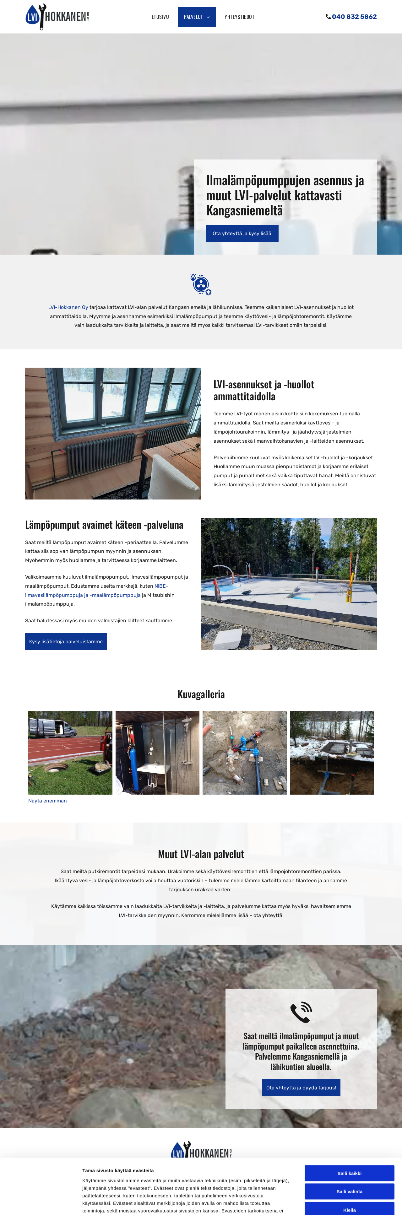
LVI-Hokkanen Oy (68, 307)
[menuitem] (161, 17)
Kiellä (349, 1154)
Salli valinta (350, 1136)
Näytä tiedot (336, 1202)
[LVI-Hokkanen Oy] (70, 753)
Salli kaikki (350, 1117)
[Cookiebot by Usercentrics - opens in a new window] (40, 1202)
